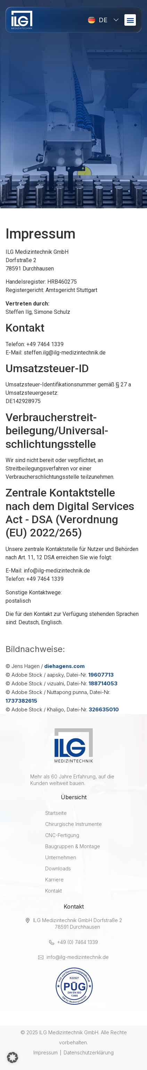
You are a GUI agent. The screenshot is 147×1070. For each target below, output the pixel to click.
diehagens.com (64, 666)
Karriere (54, 880)
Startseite (56, 813)
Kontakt (53, 891)
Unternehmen (60, 857)
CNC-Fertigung (62, 835)
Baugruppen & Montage (72, 846)
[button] (130, 20)
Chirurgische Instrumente (73, 824)
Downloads (58, 868)
